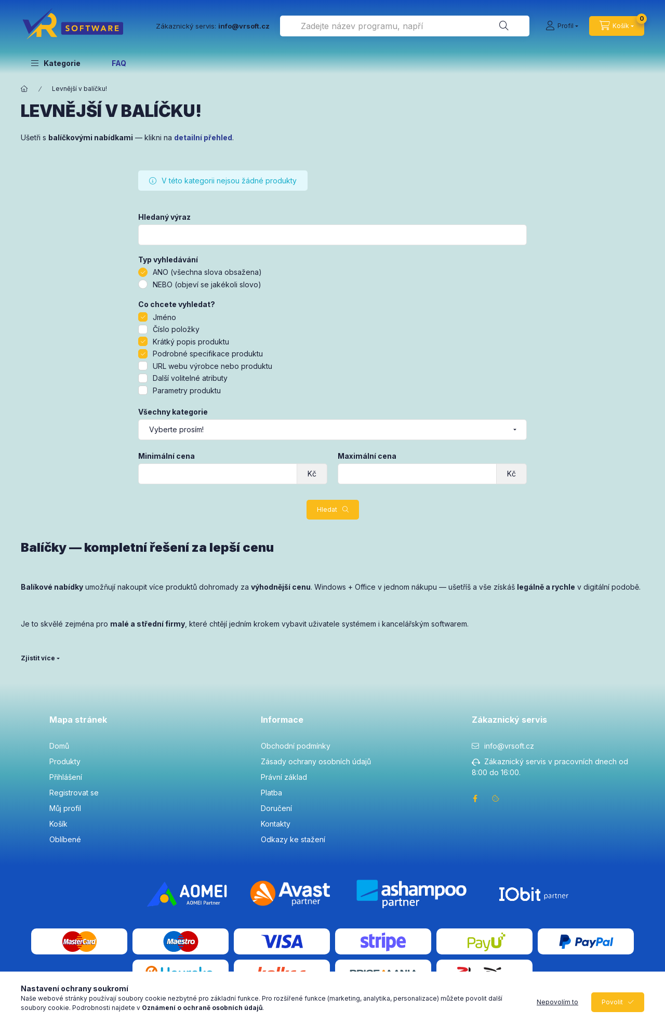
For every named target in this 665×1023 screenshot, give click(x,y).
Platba (271, 792)
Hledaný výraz (164, 217)
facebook (474, 798)
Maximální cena (367, 456)
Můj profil (65, 808)
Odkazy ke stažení (293, 839)
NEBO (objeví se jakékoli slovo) (207, 284)
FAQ (119, 63)
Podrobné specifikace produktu (208, 353)
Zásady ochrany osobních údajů (316, 761)
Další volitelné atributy (190, 378)
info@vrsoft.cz (509, 745)
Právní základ (284, 777)
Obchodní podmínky (295, 745)
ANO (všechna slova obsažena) (207, 272)
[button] (56, 63)
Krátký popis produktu (191, 341)
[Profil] (562, 26)
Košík (58, 823)
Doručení (276, 808)
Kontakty (275, 823)
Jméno (164, 317)
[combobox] (404, 26)
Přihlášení (65, 777)
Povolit (612, 1002)
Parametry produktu (187, 390)
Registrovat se (74, 792)
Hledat (327, 509)
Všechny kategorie (173, 412)
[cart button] (616, 26)
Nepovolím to (557, 1002)
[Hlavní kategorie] (24, 89)
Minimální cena (166, 456)
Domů (59, 745)
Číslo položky (176, 329)
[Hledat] (504, 26)
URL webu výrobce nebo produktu (212, 366)
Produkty (65, 761)
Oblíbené (65, 839)
